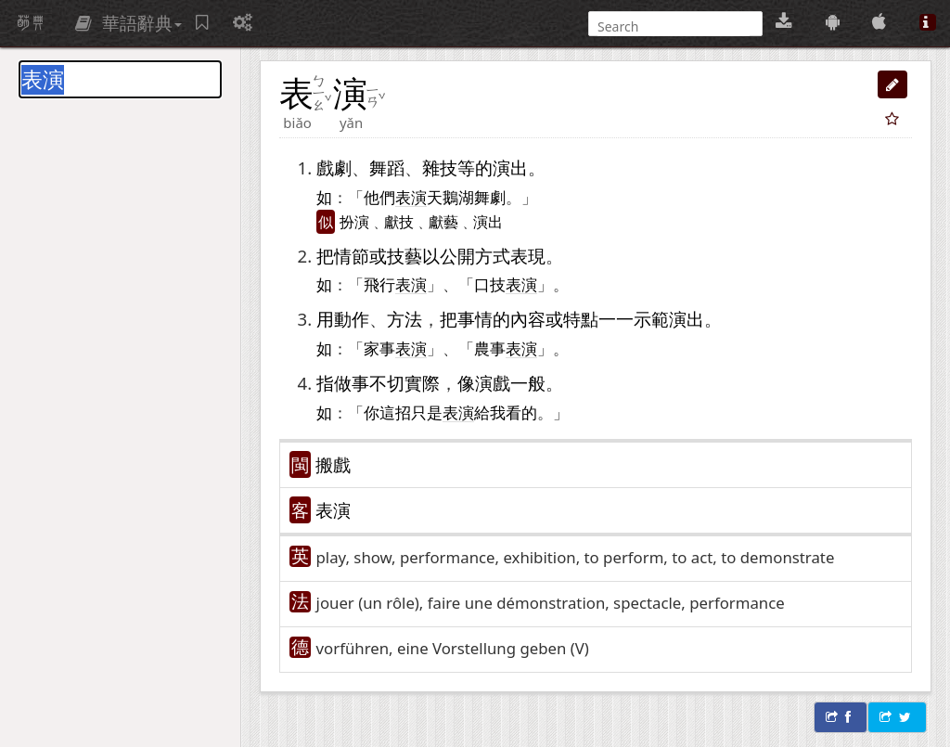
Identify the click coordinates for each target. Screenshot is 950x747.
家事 (379, 348)
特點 (580, 318)
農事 (490, 348)
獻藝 (443, 222)
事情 (475, 318)
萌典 (30, 23)
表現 (528, 255)
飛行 (379, 284)
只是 (427, 412)
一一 (616, 318)
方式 (492, 255)
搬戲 (333, 464)
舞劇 (490, 196)
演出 (510, 167)
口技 (490, 284)
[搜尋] (673, 26)
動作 (351, 318)
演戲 (492, 382)
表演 (333, 510)
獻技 (399, 222)
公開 (457, 255)
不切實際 (404, 382)
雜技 (439, 167)
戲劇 (334, 167)
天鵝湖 (450, 196)
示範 (651, 318)
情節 (351, 255)
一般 (528, 382)
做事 (351, 382)
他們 (379, 196)
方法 (404, 318)
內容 (528, 318)
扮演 (354, 222)
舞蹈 (386, 167)
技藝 (404, 255)
